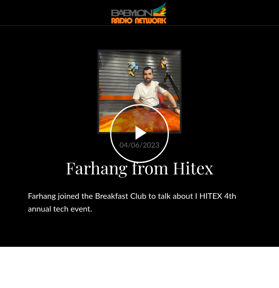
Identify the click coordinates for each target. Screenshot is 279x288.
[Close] (13, 13)
